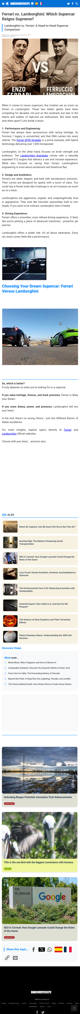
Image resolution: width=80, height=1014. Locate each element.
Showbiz (61, 1003)
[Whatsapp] (49, 949)
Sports (77, 1003)
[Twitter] (42, 1012)
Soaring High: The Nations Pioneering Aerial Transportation (41, 542)
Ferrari (67, 429)
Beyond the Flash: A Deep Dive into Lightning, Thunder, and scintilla (39, 679)
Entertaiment (33, 1006)
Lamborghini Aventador (34, 155)
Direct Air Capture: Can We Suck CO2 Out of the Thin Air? (47, 526)
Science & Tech (44, 1003)
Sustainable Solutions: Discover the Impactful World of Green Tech (39, 668)
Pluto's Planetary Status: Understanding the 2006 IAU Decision (45, 636)
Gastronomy (33, 1003)
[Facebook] (33, 949)
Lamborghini (9, 433)
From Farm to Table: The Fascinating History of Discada (34, 673)
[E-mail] (15, 958)
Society (24, 1003)
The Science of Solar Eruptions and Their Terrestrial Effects (44, 621)
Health (54, 1003)
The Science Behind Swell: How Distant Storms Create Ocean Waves (39, 684)
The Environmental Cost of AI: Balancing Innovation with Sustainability (47, 589)
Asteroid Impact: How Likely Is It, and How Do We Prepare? (43, 605)
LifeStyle (69, 1003)
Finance (42, 1006)
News (49, 1006)
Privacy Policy (41, 999)
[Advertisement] (41, 713)
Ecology (3, 1003)
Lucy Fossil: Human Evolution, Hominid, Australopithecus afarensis (47, 574)
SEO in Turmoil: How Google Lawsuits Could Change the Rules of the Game (46, 558)
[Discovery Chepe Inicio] (7, 3)
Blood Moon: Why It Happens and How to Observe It (32, 662)
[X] (41, 949)
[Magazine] (32, 3)
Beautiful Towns (14, 1003)
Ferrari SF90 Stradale (29, 140)
